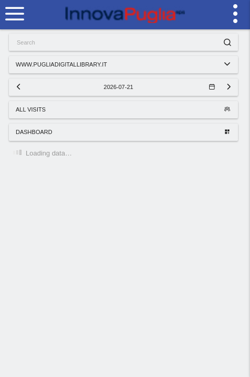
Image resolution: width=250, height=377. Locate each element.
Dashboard (123, 132)
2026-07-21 (159, 87)
